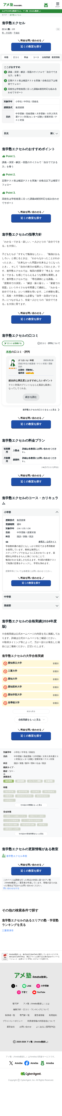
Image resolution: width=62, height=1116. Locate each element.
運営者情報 (39, 1015)
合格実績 (46, 57)
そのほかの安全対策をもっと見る (31, 834)
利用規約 (53, 1015)
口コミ (16, 57)
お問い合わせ (25, 1027)
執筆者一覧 (10, 1015)
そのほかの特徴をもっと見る (31, 805)
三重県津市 (8, 930)
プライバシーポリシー (13, 1021)
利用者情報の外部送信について (41, 1021)
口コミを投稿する (13, 343)
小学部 (31, 512)
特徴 (6, 57)
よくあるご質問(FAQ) (45, 1027)
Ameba (15, 1063)
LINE (26, 986)
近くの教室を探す (31, 46)
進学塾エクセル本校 (16, 856)
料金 (26, 57)
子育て (22, 992)
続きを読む (31, 397)
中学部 (31, 597)
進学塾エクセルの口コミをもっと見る (41, 409)
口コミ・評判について (48, 343)
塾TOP (4, 15)
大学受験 (42, 986)
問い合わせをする (11, 888)
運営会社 (11, 1027)
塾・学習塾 (7, 33)
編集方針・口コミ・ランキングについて (31, 1009)
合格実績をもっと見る (29, 719)
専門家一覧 (25, 1015)
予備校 (17, 33)
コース (36, 57)
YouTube (38, 992)
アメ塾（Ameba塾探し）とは (36, 1004)
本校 (8, 351)
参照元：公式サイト (47, 542)
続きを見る (31, 711)
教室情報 (56, 57)
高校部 (31, 605)
